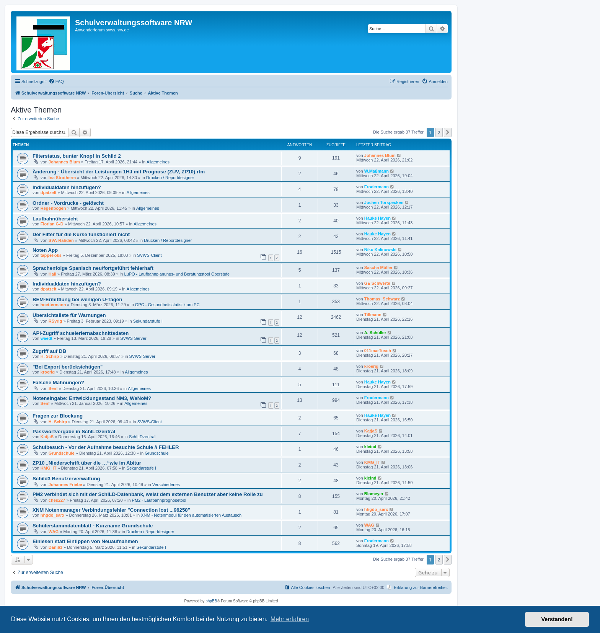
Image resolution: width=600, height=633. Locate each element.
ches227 (57, 500)
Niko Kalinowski (380, 249)
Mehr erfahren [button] (290, 619)
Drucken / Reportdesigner (170, 177)
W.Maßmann (376, 171)
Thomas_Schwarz (382, 299)
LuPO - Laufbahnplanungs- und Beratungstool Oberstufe (177, 274)
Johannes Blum (64, 162)
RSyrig (55, 321)
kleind (370, 446)
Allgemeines (158, 162)
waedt (46, 338)
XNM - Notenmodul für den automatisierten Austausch (191, 515)
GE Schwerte (377, 283)
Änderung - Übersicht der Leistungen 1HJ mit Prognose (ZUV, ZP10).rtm (119, 172)
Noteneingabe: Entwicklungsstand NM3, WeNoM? (92, 398)
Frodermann (376, 186)
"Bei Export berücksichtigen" (68, 367)
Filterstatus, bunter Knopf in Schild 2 (77, 156)
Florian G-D (52, 224)
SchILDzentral (142, 436)
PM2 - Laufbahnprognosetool (159, 500)
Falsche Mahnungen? (58, 382)
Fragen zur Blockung (58, 416)
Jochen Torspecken (384, 202)
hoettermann (53, 304)
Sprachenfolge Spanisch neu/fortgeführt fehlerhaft (93, 268)
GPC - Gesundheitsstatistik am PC (167, 304)
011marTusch (377, 350)
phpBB (211, 601)
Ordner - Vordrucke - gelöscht (68, 203)
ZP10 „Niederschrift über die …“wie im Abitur (87, 463)
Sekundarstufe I (148, 321)
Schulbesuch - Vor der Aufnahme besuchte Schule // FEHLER (106, 447)
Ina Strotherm (62, 177)
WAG (54, 531)
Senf (53, 388)
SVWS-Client (149, 255)
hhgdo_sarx (52, 515)
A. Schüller (375, 332)
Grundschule (62, 453)
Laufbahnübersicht (55, 219)
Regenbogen (53, 208)
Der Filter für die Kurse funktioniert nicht (81, 234)
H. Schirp (50, 356)
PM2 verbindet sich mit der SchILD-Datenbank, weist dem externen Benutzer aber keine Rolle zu (148, 494)
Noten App (45, 250)
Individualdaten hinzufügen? (67, 187)
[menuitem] (56, 81)
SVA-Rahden (61, 240)
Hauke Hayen (377, 218)
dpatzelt (49, 192)
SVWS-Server (133, 338)
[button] (448, 132)
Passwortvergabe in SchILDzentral (74, 431)
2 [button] (439, 132)
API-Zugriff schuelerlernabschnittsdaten (81, 333)
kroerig (48, 372)
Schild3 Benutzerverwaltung (66, 478)
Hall (52, 274)
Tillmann (373, 314)
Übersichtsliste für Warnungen (69, 315)
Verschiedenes (166, 484)
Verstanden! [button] (557, 619)
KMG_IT (49, 468)
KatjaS (47, 436)
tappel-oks (51, 255)
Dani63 (55, 547)
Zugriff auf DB (49, 351)
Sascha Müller (378, 267)
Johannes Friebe (65, 484)
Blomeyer (373, 493)
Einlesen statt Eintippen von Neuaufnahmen (85, 541)
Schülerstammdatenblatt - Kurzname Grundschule (93, 526)
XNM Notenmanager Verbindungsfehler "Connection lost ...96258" (111, 510)
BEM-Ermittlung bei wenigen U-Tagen (77, 299)
